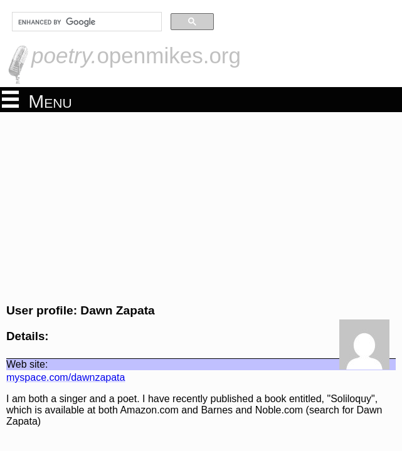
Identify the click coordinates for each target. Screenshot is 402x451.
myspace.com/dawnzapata (65, 377)
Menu (37, 100)
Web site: (27, 364)
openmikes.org (136, 55)
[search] (85, 22)
